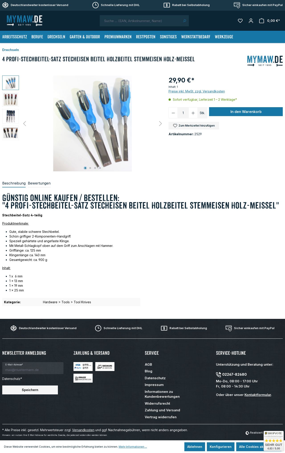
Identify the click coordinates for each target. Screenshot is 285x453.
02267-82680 (234, 374)
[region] (83, 123)
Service (152, 353)
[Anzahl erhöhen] (193, 112)
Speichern (30, 390)
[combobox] (140, 20)
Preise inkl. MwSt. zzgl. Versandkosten (197, 91)
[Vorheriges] (24, 123)
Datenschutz (155, 378)
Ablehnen (194, 447)
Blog (148, 371)
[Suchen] (184, 20)
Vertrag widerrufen (161, 417)
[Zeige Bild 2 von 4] (90, 168)
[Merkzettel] (240, 20)
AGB (148, 364)
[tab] (14, 183)
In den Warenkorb (246, 111)
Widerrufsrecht (157, 403)
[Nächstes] (160, 123)
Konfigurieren (221, 447)
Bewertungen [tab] (39, 183)
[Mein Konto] (251, 20)
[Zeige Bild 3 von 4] (95, 168)
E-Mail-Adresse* (14, 364)
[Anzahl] (183, 112)
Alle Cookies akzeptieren (259, 447)
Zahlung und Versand (162, 410)
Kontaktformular (257, 395)
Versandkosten (83, 430)
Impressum (154, 385)
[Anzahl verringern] (173, 112)
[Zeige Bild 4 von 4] (100, 168)
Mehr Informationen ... (133, 446)
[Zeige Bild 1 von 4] (85, 168)
